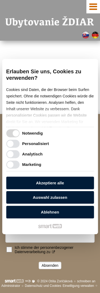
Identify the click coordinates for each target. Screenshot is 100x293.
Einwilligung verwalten (78, 286)
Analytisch (32, 154)
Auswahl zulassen (50, 197)
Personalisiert (35, 143)
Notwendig (32, 133)
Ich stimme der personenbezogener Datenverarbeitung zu (44, 249)
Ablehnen (50, 212)
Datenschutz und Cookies (43, 286)
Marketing (31, 164)
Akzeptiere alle (50, 183)
